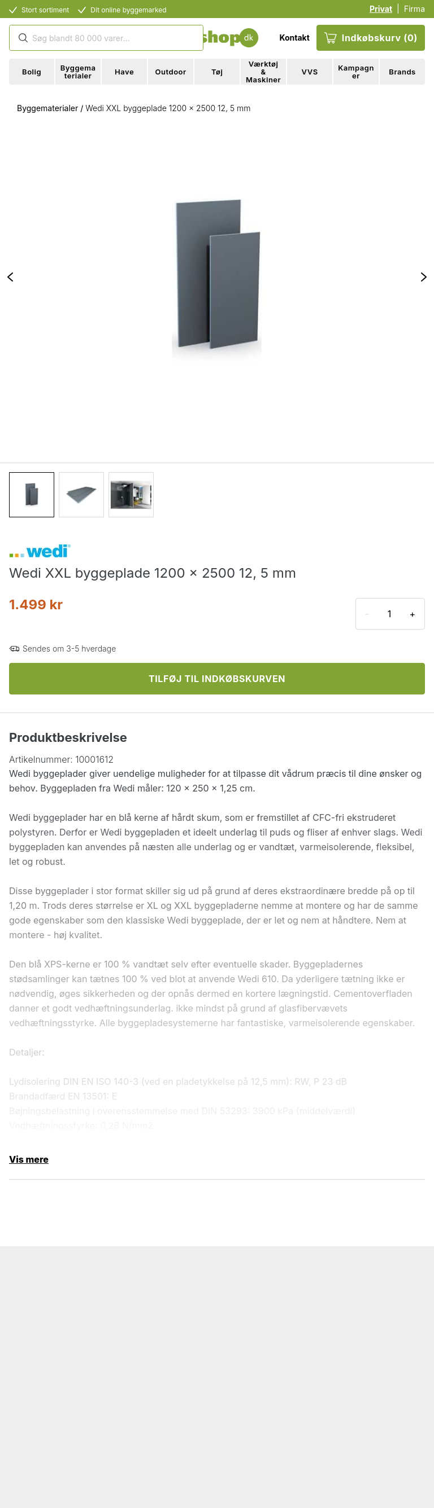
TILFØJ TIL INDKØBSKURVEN (217, 678)
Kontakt (294, 37)
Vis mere (29, 1159)
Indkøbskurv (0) (371, 37)
